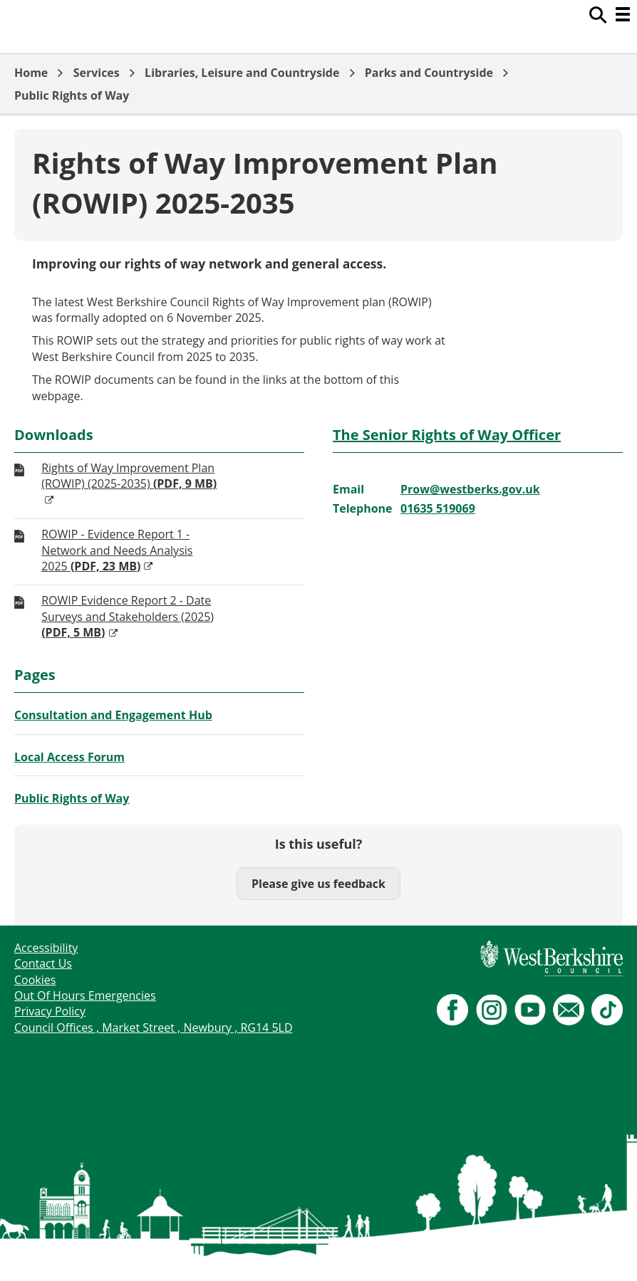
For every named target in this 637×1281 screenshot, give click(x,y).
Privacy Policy (50, 1011)
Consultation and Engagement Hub (113, 715)
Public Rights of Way (71, 95)
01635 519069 (437, 508)
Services (96, 72)
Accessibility (46, 948)
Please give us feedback (318, 884)
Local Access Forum (69, 757)
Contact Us (43, 963)
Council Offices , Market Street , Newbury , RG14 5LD (153, 1027)
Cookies (35, 980)
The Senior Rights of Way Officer (447, 434)
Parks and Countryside (429, 72)
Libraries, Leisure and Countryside (242, 72)
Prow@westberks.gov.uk (470, 489)
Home (31, 72)
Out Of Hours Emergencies (85, 995)
